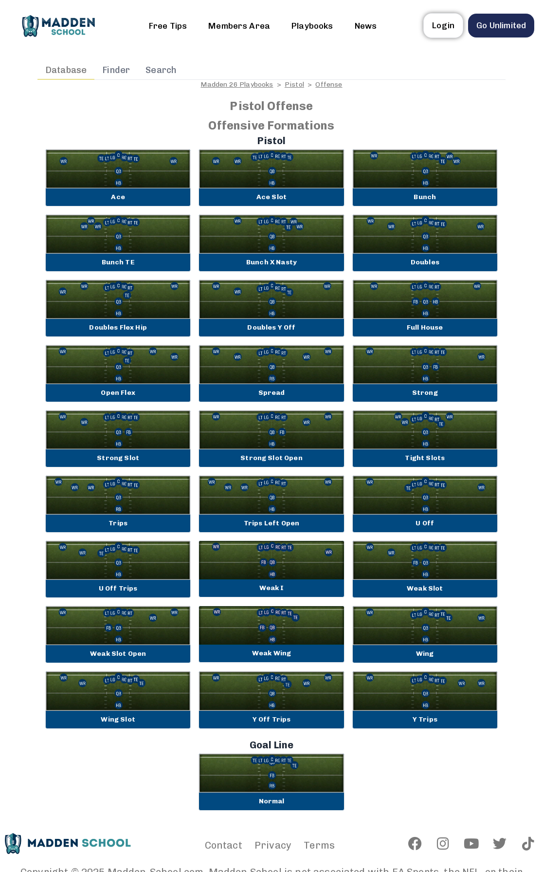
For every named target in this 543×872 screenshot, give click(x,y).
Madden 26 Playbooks (236, 84)
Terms (319, 845)
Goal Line (271, 745)
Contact (223, 845)
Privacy (272, 845)
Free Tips (168, 26)
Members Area (239, 26)
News (366, 26)
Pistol (294, 84)
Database (66, 70)
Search (161, 70)
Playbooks (312, 26)
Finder (116, 70)
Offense (328, 84)
